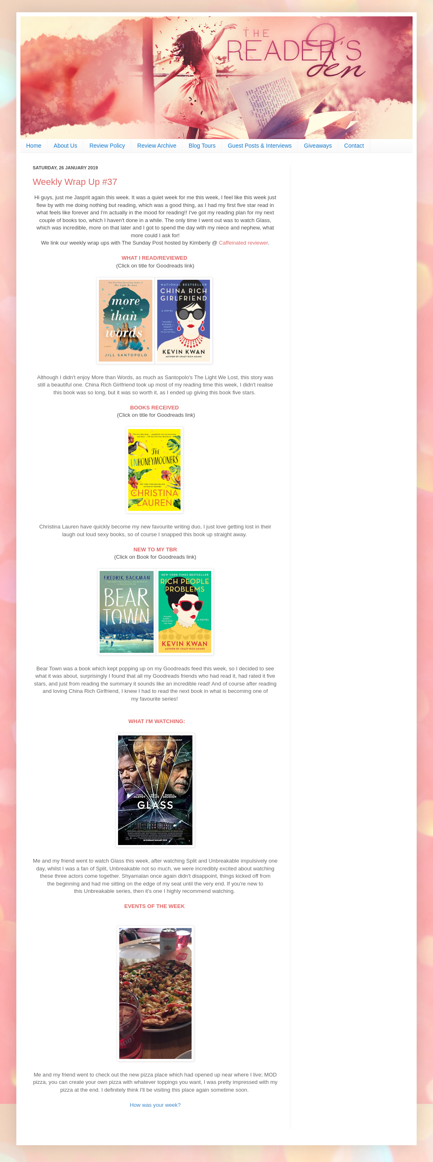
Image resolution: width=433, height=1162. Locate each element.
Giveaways (318, 145)
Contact (354, 145)
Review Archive (156, 145)
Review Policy (107, 145)
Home (33, 145)
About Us (65, 145)
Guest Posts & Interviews (260, 145)
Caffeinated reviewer (243, 243)
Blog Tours (202, 145)
